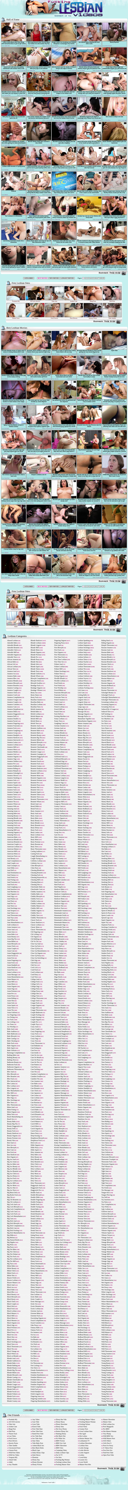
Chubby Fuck (35, 899)
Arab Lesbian (11, 925)
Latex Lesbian (59, 1164)
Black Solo (10, 1339)
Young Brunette (106, 1370)
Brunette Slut (35, 787)
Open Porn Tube (108, 1455)
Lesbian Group (59, 1301)
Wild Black (105, 1323)
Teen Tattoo (105, 1143)
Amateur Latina (12, 742)
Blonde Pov (34, 657)
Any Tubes (54, 626)
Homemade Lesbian (60, 920)
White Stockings (106, 1294)
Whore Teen (105, 1309)
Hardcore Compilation (61, 894)
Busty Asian (35, 816)
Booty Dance (35, 695)
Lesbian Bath (58, 1247)
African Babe (11, 662)
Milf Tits (81, 920)
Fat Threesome (35, 1363)
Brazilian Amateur (37, 700)
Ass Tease (10, 1024)
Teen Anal (104, 1008)
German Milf (58, 745)
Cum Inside (34, 1053)
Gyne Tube (93, 626)
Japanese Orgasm (60, 1102)
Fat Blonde (34, 1339)
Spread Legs (105, 918)
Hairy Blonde (58, 849)
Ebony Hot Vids (61, 1419)
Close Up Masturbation (38, 951)
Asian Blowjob (12, 944)
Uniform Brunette (107, 1216)
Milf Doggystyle (83, 861)
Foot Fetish (58, 685)
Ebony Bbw (35, 1245)
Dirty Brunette (35, 1162)
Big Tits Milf (11, 1261)
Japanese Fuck (59, 1083)
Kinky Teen (58, 1140)
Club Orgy (34, 960)
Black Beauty (11, 1294)
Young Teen (105, 1399)
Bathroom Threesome (14, 1069)
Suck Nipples (105, 963)
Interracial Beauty (60, 1024)
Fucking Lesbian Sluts (63, 1462)
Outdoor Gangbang (84, 1086)
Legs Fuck (57, 1235)
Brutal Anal (34, 804)
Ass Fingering (11, 1015)
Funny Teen (58, 721)
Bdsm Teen (11, 1114)
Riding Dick (82, 1399)
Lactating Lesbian (60, 1155)
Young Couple (106, 1377)
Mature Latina (82, 787)
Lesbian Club (58, 1266)
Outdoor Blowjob (83, 1079)
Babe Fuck (10, 1043)
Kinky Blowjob (59, 1128)
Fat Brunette (35, 1342)
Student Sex (105, 958)
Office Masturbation (84, 1034)
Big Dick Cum (12, 1228)
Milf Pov (81, 894)
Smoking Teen (106, 884)
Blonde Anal (11, 1358)
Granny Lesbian (59, 813)
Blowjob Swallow (37, 683)
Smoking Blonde (107, 863)
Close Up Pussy (36, 955)
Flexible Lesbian (59, 681)
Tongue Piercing (106, 1195)
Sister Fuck (105, 787)
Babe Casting (11, 1038)
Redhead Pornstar (83, 1356)
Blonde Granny (12, 1401)
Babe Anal (10, 1029)
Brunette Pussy (36, 785)
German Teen (58, 747)
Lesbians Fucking (83, 688)
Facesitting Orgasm (37, 1318)
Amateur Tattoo (12, 794)
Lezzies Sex (83, 1460)
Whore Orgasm (106, 1306)
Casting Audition (36, 851)
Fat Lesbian (34, 1349)
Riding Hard (105, 640)
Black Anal (11, 1285)
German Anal (58, 728)
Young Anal (105, 1356)
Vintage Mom (105, 1256)
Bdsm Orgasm (12, 1112)
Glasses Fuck (58, 787)
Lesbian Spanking (84, 640)
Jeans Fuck (58, 1114)
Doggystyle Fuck (36, 1188)
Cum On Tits (35, 1062)
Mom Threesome (83, 960)
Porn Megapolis (108, 1426)
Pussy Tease (82, 1299)
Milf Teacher (82, 915)
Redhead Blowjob (84, 1337)
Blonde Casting (12, 1377)
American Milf (12, 851)
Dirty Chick (35, 1164)
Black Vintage (11, 1351)
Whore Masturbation (108, 1301)
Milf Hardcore (82, 877)
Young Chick (105, 1375)
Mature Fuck (82, 768)
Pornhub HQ (16, 300)
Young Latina (105, 1384)
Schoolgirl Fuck (106, 695)
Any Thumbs (35, 626)
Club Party (34, 963)
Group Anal (58, 823)
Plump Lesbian (83, 1169)
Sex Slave (104, 723)
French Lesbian (59, 707)
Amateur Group (12, 733)
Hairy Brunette (59, 851)
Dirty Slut (34, 1178)
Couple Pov (34, 1022)
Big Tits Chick (12, 1252)
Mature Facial (82, 759)
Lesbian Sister (59, 1389)
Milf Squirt (81, 906)
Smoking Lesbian (107, 875)
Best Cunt (10, 1150)
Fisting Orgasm (59, 676)
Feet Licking (35, 1365)
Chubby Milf (35, 908)
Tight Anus (105, 1171)
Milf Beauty (82, 849)
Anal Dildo (11, 868)
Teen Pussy (105, 1119)
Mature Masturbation (85, 794)
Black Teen (11, 1344)
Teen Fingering (106, 1069)
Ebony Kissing (35, 1266)
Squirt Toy (104, 922)
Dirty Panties (35, 1176)
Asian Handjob (12, 965)
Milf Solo (81, 901)
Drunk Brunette (36, 1214)
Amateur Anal (11, 671)
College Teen (35, 996)
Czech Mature (35, 1121)
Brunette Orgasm (36, 778)
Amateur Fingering (13, 723)
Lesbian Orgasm (59, 1346)
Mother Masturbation (85, 984)
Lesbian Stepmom (84, 645)
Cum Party (34, 1067)
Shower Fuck (105, 778)
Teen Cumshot (106, 1041)
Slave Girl (104, 842)
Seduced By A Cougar (108, 709)
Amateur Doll (11, 716)
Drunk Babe (35, 1209)
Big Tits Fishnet (12, 1254)
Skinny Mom (105, 825)
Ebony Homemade (37, 1264)
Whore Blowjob (106, 1297)
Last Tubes (35, 317)
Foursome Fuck (59, 695)
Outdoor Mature (83, 1093)
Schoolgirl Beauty (107, 692)
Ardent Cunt (73, 300)
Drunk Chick (35, 1216)
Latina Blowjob (59, 1183)
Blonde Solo (35, 664)
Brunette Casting (36, 745)
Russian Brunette (107, 662)
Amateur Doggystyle (14, 714)
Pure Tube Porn (37, 1431)
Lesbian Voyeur (83, 678)
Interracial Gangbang (61, 1041)
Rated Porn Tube (37, 1434)
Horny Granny (59, 951)
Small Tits (104, 856)
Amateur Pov (11, 764)
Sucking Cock (106, 974)
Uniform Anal (106, 1211)
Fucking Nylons (85, 1424)
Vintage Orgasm (106, 1259)
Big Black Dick (12, 1192)
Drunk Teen (34, 1230)
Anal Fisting (11, 880)
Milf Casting (82, 856)
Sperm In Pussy (106, 913)
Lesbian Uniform (83, 676)
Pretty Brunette (83, 1247)
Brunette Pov (35, 783)
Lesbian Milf (58, 1330)
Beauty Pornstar (12, 1138)
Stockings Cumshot (107, 927)
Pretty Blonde (82, 1245)
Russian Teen (105, 688)
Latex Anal (58, 1157)
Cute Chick (34, 1091)
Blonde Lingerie (36, 645)
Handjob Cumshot (60, 880)
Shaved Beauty (106, 740)
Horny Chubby (59, 941)
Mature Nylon (82, 799)
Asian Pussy (11, 996)
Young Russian (106, 1391)
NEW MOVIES (54, 278)
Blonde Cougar (12, 1384)
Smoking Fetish (106, 870)
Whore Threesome (107, 1311)
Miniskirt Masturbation (85, 929)
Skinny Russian (106, 830)
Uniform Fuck (106, 1221)
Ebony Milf (34, 1275)
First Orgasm (58, 652)
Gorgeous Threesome (61, 804)
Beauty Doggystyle (13, 1126)
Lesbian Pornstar (59, 1363)
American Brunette (13, 842)
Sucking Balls (106, 965)
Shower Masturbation (108, 780)
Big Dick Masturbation (14, 1233)
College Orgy (35, 986)
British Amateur (36, 709)
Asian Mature (11, 979)
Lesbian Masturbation (61, 1325)
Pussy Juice (81, 1282)
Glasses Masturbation (61, 790)
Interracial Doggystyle (61, 1034)
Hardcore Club (59, 892)
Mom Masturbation (84, 948)
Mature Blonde (83, 740)
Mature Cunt (82, 752)
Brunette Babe (35, 730)
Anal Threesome (12, 915)
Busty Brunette (36, 825)
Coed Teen (34, 977)
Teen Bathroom (106, 1017)
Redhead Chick (83, 1339)
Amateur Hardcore (13, 738)
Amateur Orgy (12, 759)
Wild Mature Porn (109, 1438)
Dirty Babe (34, 1155)
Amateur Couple (12, 702)
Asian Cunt (11, 951)
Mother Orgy (82, 989)
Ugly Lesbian (105, 1209)
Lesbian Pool (58, 1361)
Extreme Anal (35, 1311)
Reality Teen (82, 1325)
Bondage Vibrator (36, 690)
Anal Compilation (13, 861)
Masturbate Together (84, 719)
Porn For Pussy (108, 1445)
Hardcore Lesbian (60, 896)
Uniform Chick (106, 1218)
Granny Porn (84, 1429)
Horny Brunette (59, 939)
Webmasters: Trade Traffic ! (48, 1482)
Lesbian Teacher (83, 662)
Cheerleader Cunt (36, 889)
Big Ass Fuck (11, 1178)
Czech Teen (34, 1131)
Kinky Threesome (60, 1143)
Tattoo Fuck (105, 991)
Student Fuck (105, 953)
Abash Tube (112, 609)
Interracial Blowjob (60, 1027)
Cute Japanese (35, 1093)
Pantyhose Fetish (83, 1112)
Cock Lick (34, 967)
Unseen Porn (35, 609)
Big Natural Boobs (13, 1240)
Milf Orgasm (82, 884)
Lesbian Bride (59, 1259)
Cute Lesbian (35, 1098)
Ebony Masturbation (37, 1271)
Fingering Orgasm (60, 640)
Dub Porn (112, 300)
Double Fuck (35, 1204)
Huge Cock (58, 979)
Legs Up (57, 1237)
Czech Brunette (36, 1114)
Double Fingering (36, 1200)
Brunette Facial (36, 761)
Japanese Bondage (60, 1081)
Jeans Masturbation (60, 1117)
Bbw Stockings (12, 1100)
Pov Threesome (83, 1237)
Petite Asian (82, 1145)
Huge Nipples (58, 993)
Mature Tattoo (82, 830)
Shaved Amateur (106, 730)
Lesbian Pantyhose (60, 1354)
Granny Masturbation (61, 816)
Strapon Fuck (105, 941)
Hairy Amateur (59, 837)
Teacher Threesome (107, 1005)
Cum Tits (34, 1072)
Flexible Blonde (59, 678)
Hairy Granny (58, 858)
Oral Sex (81, 1060)
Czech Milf (34, 1124)
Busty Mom (35, 839)
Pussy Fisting (82, 1275)
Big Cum (10, 1218)
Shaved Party (105, 764)
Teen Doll (104, 1055)
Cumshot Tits (35, 1079)
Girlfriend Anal (59, 756)
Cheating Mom (36, 882)
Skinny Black (105, 801)
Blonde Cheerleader (13, 1380)
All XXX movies (35, 300)
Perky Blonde (82, 1133)
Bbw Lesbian (11, 1086)
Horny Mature (59, 955)
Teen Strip (104, 1138)
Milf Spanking (82, 903)
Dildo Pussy (35, 1147)
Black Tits (10, 1349)
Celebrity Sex (35, 863)
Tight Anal (104, 1169)
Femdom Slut (35, 1380)
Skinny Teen (105, 835)
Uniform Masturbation (108, 1223)
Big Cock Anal (12, 1204)
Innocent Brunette (60, 1010)
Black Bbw (11, 1292)
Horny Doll (58, 946)
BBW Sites (59, 1448)
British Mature (35, 716)
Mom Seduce (82, 953)
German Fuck (58, 738)
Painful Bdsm (82, 1100)
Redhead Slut (82, 1358)
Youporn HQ (93, 609)
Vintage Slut (105, 1264)
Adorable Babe (12, 643)
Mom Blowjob (83, 939)
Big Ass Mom (11, 1185)
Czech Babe (35, 1109)
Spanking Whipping (108, 908)
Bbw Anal (10, 1072)
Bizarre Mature (12, 1282)
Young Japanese (106, 1382)
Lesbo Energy (84, 1448)
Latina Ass (57, 1178)
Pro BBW (106, 1429)
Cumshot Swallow (37, 1076)
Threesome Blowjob (108, 1157)
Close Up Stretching (37, 958)
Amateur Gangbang (13, 730)
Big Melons (11, 1237)
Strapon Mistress (107, 944)
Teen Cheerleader (107, 1031)
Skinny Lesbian (106, 816)
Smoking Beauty (106, 861)
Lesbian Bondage (60, 1256)
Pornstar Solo (82, 1216)
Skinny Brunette (106, 809)
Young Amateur (106, 1354)
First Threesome (59, 655)
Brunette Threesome (37, 799)
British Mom (35, 721)
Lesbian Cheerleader (61, 1261)
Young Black (105, 1365)
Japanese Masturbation (61, 1095)
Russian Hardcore (107, 671)
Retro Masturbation (84, 1384)
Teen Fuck (104, 1076)
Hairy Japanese (59, 861)
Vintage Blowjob (107, 1242)
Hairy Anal (58, 839)
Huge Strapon (58, 998)
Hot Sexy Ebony (61, 1429)
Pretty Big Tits (82, 1242)
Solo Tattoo (105, 901)
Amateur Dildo (12, 711)
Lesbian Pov (58, 1365)
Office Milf (81, 1036)
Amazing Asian (12, 811)
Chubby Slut (35, 913)
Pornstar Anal (82, 1185)
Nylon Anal (81, 1024)
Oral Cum (81, 1053)
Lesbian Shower (59, 1387)
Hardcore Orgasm (60, 901)
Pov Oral (81, 1230)
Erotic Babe (35, 1297)
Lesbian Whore (83, 681)
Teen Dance (105, 1046)
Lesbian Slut (58, 1394)
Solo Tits (104, 903)
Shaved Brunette (106, 747)
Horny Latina (58, 953)
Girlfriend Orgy (59, 761)
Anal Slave (10, 906)
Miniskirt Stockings (84, 934)
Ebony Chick (35, 1254)
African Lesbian (12, 666)
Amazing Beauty (12, 816)
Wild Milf (104, 1335)
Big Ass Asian (11, 1162)
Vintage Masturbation (108, 1249)
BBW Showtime (61, 1445)
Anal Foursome (12, 882)
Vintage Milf (105, 1254)
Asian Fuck (11, 963)
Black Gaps (36, 1450)
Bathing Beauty (12, 1057)
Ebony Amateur (36, 1237)
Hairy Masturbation (60, 868)
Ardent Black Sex (38, 1445)
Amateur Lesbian (13, 745)
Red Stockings (82, 1327)
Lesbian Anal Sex (60, 1240)
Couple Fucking (36, 1015)
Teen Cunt (104, 1043)
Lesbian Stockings (84, 647)
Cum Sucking (35, 1069)
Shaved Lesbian (106, 756)
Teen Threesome (106, 1145)
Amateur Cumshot (13, 704)
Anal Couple (11, 863)
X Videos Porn (108, 1448)
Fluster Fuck (16, 317)
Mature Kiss (82, 783)
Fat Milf (33, 1354)
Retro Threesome (83, 1394)
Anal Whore (11, 920)
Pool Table (81, 1181)
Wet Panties (105, 1285)
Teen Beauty (105, 1019)
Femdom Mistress (37, 1377)
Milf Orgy (81, 887)
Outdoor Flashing (83, 1081)
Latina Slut (58, 1216)
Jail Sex (56, 1064)
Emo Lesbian (35, 1294)
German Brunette (60, 735)
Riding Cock (82, 1396)
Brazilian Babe (36, 702)
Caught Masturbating (38, 856)
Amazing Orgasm (13, 832)
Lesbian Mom (58, 1332)
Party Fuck (81, 1121)
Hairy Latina (58, 863)
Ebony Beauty (35, 1247)
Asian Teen (11, 1008)
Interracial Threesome (61, 1060)
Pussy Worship (83, 1304)
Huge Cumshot (59, 982)
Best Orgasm (11, 1157)
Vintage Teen (105, 1266)
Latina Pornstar (59, 1214)
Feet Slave (34, 1368)
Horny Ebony (58, 948)
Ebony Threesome (37, 1292)
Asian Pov (10, 993)
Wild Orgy (104, 1339)
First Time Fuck (59, 657)
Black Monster (12, 1320)
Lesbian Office (59, 1342)
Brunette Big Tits (36, 738)
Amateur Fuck (12, 728)
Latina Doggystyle (60, 1190)
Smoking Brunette (107, 865)
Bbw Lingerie (11, 1088)
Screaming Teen (106, 707)
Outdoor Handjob (83, 1088)
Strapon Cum (105, 939)
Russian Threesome (107, 690)
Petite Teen (81, 1159)
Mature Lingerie (83, 792)
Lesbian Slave (59, 1391)
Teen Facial (105, 1060)
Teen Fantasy (105, 1062)
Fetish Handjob (36, 1391)
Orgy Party (81, 1069)
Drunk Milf (34, 1221)
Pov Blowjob (82, 1223)
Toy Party (104, 1202)
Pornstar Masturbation (85, 1200)
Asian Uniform (12, 1012)
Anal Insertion (12, 889)
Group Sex (57, 832)
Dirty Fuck (34, 1166)
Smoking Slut (105, 882)
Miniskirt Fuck (83, 927)
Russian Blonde (106, 657)
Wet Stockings (106, 1290)
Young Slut (105, 1394)
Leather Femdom (60, 1228)
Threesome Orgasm (107, 1164)
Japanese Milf (58, 1100)
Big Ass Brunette (12, 1171)
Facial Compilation (37, 1320)
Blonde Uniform (36, 674)
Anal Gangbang (12, 887)
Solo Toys (104, 906)
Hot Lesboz (83, 1436)
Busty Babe (34, 818)
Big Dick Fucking (13, 1230)
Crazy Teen (34, 1041)
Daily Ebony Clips (38, 1453)
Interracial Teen (59, 1057)
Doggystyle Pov (36, 1190)
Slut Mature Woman (109, 1431)
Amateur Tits (11, 801)
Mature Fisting (83, 766)
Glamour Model (59, 780)
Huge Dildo (58, 984)
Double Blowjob (36, 1195)
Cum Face (34, 1050)
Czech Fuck (35, 1117)
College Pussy (35, 991)
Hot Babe (57, 972)
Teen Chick (105, 1034)
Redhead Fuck (82, 1344)
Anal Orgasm (11, 894)
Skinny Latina (106, 813)
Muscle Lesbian (83, 993)
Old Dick (81, 1046)
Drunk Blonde (35, 1211)
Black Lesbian (12, 1311)
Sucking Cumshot (107, 977)
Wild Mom (105, 1337)
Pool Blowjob (82, 1171)
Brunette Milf (35, 773)
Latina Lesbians (59, 1200)
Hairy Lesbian (59, 865)
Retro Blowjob (83, 1375)
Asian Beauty (11, 937)
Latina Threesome (60, 1226)
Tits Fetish (104, 1188)
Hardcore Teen (59, 908)
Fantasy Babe (35, 1327)
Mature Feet (82, 761)
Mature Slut (82, 816)
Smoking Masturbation (109, 877)
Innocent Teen (59, 1017)
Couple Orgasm (36, 1019)
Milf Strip (81, 910)
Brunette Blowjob (36, 742)
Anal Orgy (10, 896)
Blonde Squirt (35, 666)
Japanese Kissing (60, 1088)
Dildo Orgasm (35, 1145)
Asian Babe (11, 934)
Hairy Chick (58, 854)
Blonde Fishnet (12, 1394)
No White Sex (60, 1438)
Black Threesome (13, 1346)
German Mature (59, 742)
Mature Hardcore (83, 778)
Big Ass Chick (12, 1173)
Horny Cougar (59, 944)
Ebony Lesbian (36, 1268)
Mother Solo (82, 991)
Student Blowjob (107, 951)
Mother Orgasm (83, 986)
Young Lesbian (106, 1387)
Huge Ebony (58, 986)
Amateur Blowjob (13, 683)
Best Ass (10, 1145)
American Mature (13, 849)
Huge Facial (58, 989)
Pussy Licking (82, 1285)
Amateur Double (12, 719)
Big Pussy (10, 1247)
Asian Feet (10, 958)
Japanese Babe (59, 1074)
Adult (16, 626)
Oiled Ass (81, 1043)
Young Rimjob (106, 1389)
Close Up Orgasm (36, 953)
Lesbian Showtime (86, 1443)
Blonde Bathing (12, 1365)
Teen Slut (104, 1126)
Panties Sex (81, 1109)
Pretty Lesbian (82, 1254)
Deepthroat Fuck (36, 1140)
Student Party (105, 955)
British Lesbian (36, 714)
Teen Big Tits (105, 1022)
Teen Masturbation (107, 1098)
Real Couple (82, 1311)
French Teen (58, 711)
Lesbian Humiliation (61, 1309)
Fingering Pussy (59, 643)
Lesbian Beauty (59, 1252)
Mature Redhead (83, 809)
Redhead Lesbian (83, 1346)
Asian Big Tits (12, 939)
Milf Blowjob (82, 854)
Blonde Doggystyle (13, 1387)
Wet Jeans (104, 1278)
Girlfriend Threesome (61, 768)
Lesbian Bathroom (60, 1249)
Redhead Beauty (83, 1335)
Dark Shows (36, 1455)
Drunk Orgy (35, 1223)
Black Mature (11, 1313)
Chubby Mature (36, 906)
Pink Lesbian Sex (109, 1424)
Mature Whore (82, 839)
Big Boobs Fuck (12, 1195)
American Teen (12, 856)
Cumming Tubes (61, 1450)
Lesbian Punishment (61, 1368)
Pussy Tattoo (82, 1297)
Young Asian (105, 1358)
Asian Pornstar (12, 991)
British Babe (35, 711)
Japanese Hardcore (60, 1086)
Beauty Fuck (11, 1131)
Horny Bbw (58, 934)
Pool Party (81, 1176)
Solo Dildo (105, 889)
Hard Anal (57, 882)
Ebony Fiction (37, 1464)
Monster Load (82, 970)
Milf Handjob (82, 875)
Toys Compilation (107, 1204)
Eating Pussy (35, 1235)
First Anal (57, 645)
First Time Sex (59, 662)
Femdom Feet (35, 1372)
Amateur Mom (12, 749)
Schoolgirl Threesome (108, 700)
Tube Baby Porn (37, 1443)
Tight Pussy (105, 1181)
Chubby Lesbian (36, 903)
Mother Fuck (82, 982)
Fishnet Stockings (60, 671)
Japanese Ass (58, 1072)
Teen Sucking (105, 1140)
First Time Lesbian (60, 659)
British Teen (35, 723)
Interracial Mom (59, 1048)
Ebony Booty (35, 1252)
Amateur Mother (12, 752)
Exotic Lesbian (36, 1309)
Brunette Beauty (36, 735)
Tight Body (105, 1176)
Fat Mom (34, 1356)
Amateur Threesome (14, 799)
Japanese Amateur (60, 1067)
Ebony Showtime (61, 1424)
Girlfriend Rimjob (60, 764)
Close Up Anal (35, 944)
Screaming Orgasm (107, 704)
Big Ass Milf (11, 1183)
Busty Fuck (34, 830)
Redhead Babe (82, 1332)
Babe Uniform (12, 1050)
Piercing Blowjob (83, 1162)
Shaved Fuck (105, 752)
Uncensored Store (16, 609)
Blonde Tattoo (35, 669)
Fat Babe (34, 1337)
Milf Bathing (82, 846)
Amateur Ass (11, 674)
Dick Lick (34, 1143)
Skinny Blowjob (106, 806)
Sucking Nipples (106, 982)
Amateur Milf (11, 747)
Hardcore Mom (59, 899)
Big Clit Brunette (12, 1200)
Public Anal (82, 1261)
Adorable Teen (12, 657)
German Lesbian (59, 740)
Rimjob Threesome (107, 645)
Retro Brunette (83, 1377)
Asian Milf (10, 982)
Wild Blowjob (106, 1325)
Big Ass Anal (11, 1159)
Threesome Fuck (106, 1162)
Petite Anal (81, 1143)
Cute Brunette (35, 1088)
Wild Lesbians (106, 1330)
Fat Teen (33, 1361)
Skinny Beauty (106, 799)
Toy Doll (104, 1197)
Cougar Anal (35, 1001)
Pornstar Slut (82, 1214)
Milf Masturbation (84, 882)
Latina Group (58, 1195)
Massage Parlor (83, 716)
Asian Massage (12, 974)
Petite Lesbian (82, 1157)
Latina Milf (58, 1204)
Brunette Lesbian (36, 771)
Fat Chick (34, 1344)
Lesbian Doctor (59, 1275)
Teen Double (105, 1057)
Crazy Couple (35, 1029)
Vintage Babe (105, 1240)
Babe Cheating (12, 1041)
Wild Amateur (106, 1313)
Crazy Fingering (36, 1031)
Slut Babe (104, 849)
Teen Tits (104, 1147)
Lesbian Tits (82, 669)
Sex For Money (106, 716)
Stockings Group (107, 932)
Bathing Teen (11, 1060)
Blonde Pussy (35, 659)
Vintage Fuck (105, 1245)
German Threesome (60, 749)
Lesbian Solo (58, 1396)
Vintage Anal (105, 1237)
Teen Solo (104, 1128)
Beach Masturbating (13, 1117)
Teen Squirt (105, 1133)
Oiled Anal (81, 1041)
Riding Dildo (82, 1401)
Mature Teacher (83, 832)
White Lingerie (106, 1292)
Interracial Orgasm (60, 1050)
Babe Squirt (11, 1048)
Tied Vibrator (105, 1166)
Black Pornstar (12, 1327)
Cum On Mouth (36, 1057)
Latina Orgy (58, 1211)
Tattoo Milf (105, 996)
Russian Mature (106, 678)
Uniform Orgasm (107, 1226)
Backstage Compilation (15, 1053)
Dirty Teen (34, 1181)
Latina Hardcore (59, 1197)
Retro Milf (81, 1387)
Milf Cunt (81, 858)
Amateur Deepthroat (14, 709)
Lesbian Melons (59, 1327)
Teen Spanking (106, 1131)
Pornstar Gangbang (84, 1197)
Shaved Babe (105, 738)
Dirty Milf (34, 1171)
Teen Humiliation (107, 1088)
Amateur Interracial (13, 740)
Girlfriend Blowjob (60, 759)
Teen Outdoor (105, 1107)
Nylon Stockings (83, 1031)
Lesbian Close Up (60, 1264)
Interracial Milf (59, 1046)
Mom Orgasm (82, 951)
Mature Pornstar (83, 806)
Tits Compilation (107, 1185)
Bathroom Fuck (12, 1064)
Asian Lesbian (12, 972)
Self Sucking (105, 714)
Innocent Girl (58, 1012)
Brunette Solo (35, 790)
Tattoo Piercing (106, 998)
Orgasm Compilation (85, 1062)
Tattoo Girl (105, 993)
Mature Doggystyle (84, 756)
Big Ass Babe (11, 1164)
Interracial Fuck (59, 1038)
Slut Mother (105, 854)
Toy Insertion (105, 1200)
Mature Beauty (83, 733)
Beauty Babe (11, 1121)
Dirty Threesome (36, 1183)
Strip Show (105, 948)
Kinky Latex (58, 1133)
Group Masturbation (61, 830)
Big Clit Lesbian (12, 1202)
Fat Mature (34, 1351)
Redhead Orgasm (83, 1354)
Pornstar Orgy (82, 1204)
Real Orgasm (82, 1318)
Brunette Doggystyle (37, 756)
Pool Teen (81, 1183)
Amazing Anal (12, 809)
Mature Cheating (83, 747)
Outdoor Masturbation (85, 1091)
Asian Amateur (12, 927)
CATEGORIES (28, 278)
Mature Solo (82, 818)
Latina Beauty (59, 1181)
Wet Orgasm (105, 1282)
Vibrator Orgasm (107, 1230)
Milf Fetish (81, 868)
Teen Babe (104, 1015)
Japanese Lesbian (60, 1091)
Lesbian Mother (59, 1337)
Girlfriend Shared (60, 766)
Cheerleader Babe (36, 887)
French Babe (58, 704)
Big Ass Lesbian (12, 1181)
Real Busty (81, 1309)
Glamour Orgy (59, 783)
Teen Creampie (106, 1038)
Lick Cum (81, 692)
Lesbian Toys (82, 671)
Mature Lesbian (83, 790)
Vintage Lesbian (106, 1247)
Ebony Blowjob (36, 1249)
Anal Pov (10, 903)
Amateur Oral (11, 754)
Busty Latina (35, 832)
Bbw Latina (11, 1083)
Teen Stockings (106, 1136)
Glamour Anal (59, 771)
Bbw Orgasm (11, 1095)
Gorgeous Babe (59, 792)
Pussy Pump (82, 1292)
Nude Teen (81, 1012)
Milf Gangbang (83, 873)
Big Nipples (11, 1242)
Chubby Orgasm (36, 910)
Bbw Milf (10, 1093)
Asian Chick (11, 946)
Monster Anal (82, 963)
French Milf (58, 709)
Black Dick (11, 1306)
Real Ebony (82, 1316)
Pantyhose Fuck (83, 1114)
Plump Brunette (83, 1166)
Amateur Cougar (12, 700)
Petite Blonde (82, 1147)
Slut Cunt (104, 851)
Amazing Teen (12, 835)
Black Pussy (11, 1332)
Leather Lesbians (60, 1230)
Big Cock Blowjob (13, 1207)
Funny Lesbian (59, 719)
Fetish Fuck (34, 1389)
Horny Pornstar (59, 965)
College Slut (35, 993)
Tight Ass (104, 1173)
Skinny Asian (105, 794)
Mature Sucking (83, 828)
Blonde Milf (35, 647)
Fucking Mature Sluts (63, 1464)
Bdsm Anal (11, 1107)
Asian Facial (11, 955)
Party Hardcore (83, 1126)
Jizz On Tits (58, 1121)
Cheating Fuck (35, 875)
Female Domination (37, 1370)
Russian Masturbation (108, 676)
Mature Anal (82, 726)
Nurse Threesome (83, 1019)
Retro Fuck (81, 1380)
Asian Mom (11, 984)
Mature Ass (81, 728)
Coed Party (34, 974)
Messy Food (82, 842)
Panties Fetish (82, 1102)
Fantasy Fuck (35, 1330)
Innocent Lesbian (60, 1015)
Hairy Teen (58, 877)
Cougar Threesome (37, 1010)
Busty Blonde (35, 823)
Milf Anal (81, 844)
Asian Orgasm (12, 986)
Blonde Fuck (11, 1396)
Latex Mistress (59, 1169)
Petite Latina (82, 1155)
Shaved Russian (106, 768)
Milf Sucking (82, 913)
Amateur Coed (12, 695)
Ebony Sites (60, 1426)
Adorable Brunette (13, 647)
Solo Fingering (106, 892)
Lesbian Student (83, 655)
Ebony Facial (35, 1259)
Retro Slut (81, 1391)
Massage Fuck (82, 709)
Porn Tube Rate (37, 1429)
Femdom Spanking (37, 1382)
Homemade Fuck (60, 918)
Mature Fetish (82, 764)
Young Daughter (106, 1380)
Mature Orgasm (83, 801)
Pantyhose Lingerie (84, 1117)
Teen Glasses (105, 1081)
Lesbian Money (59, 1335)
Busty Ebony (35, 828)
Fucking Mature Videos (87, 1419)
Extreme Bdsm (36, 1313)
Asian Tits (10, 1010)
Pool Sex (81, 1178)
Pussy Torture (82, 1301)
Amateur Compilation (14, 697)
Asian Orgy (11, 989)
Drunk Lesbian (36, 1218)
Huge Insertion (59, 991)
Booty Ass (34, 692)
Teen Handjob (106, 1086)
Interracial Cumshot (60, 1029)
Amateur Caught (12, 690)
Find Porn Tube (108, 1453)
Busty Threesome (36, 849)
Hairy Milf (57, 873)
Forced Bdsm (58, 690)
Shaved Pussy (105, 766)
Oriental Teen (82, 1074)
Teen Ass (104, 1010)
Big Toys (10, 1264)
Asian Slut (10, 1001)
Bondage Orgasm (36, 688)
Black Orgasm (12, 1323)
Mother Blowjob (83, 979)
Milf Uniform (82, 922)
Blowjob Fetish (36, 681)
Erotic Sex (34, 1304)
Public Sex (81, 1268)
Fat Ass (33, 1335)
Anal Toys (10, 918)
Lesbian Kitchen (59, 1316)
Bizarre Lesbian (12, 1280)
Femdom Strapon (36, 1384)
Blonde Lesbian (36, 643)
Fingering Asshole (37, 1399)
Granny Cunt (58, 806)
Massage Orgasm (83, 714)
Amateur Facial (12, 721)
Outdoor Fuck (82, 1083)
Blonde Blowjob (12, 1375)
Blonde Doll (11, 1389)
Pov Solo (81, 1235)
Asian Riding (11, 998)
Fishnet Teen (58, 674)
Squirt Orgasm (106, 920)
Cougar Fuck (35, 1003)
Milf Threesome (83, 918)
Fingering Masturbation (38, 1401)
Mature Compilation (84, 749)
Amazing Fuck (12, 825)
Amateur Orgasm (12, 756)
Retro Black (82, 1370)
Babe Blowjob (12, 1036)
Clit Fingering (35, 932)
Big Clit (9, 1197)
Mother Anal (82, 977)
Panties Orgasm (83, 1107)
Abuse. (65, 1478)
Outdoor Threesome (84, 1098)
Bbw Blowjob (11, 1074)
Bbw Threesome (12, 1105)
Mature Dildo (82, 754)
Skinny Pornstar (106, 828)
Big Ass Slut (11, 1188)
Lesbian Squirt (83, 643)
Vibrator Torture (106, 1235)
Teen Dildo (105, 1050)
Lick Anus (81, 690)
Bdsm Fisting (11, 1109)
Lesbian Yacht (82, 685)
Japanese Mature (59, 1098)
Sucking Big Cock (107, 967)
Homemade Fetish (60, 915)
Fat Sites (59, 1457)
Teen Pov (104, 1117)
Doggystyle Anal (36, 1185)
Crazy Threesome (36, 1043)
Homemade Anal (59, 913)
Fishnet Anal (58, 664)
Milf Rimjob (82, 896)
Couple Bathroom (36, 1012)
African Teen (11, 669)
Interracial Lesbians (60, 1043)
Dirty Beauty (35, 1157)
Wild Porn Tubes (54, 609)
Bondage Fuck (35, 685)
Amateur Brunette (13, 685)
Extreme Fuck (35, 1316)
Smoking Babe (106, 858)
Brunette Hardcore (37, 768)
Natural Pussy (82, 1005)
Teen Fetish (105, 1067)
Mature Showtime (109, 1419)
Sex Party (104, 721)
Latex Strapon (59, 1173)
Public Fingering (83, 1264)
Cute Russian (35, 1102)
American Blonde (13, 839)
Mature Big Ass (83, 735)
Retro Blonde (82, 1372)
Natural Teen (82, 1008)
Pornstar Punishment (85, 1209)
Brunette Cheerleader (38, 747)
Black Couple (11, 1304)
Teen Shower (105, 1124)
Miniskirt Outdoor (84, 932)
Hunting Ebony (61, 1434)
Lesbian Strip (82, 652)
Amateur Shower (12, 775)
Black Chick (11, 1301)
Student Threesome (107, 960)
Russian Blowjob (107, 659)
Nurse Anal (81, 1015)
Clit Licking (35, 934)
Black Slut (10, 1337)
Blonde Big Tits (12, 1370)
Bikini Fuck (11, 1273)
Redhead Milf (82, 1351)
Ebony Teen (35, 1290)
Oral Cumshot (82, 1055)
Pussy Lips (81, 1287)
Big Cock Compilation (14, 1209)
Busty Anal (34, 813)
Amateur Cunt (11, 707)
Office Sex (81, 1038)
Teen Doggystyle (107, 1053)
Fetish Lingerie (36, 1394)
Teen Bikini (105, 1024)
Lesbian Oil (58, 1344)
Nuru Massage (82, 1022)
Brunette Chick (36, 749)
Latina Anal (58, 1176)
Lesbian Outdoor (59, 1351)
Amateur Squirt (12, 783)
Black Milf (10, 1316)
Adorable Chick (12, 650)
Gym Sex (57, 835)
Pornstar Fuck (82, 1195)
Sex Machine (105, 719)
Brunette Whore (36, 801)
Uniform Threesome (108, 1228)
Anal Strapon (11, 910)
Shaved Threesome (107, 775)
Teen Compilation (107, 1036)
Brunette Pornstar (36, 780)
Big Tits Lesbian (12, 1259)
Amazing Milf (11, 830)
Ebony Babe (35, 1242)
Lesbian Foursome (60, 1297)
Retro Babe (81, 1368)
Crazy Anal (34, 1027)
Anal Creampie (12, 865)
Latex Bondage (59, 1159)
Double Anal (35, 1192)
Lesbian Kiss (58, 1313)
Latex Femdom (59, 1162)
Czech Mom (35, 1126)
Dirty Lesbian (35, 1169)
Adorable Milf (12, 652)
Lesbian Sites (84, 1445)
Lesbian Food (58, 1294)
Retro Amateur (83, 1365)
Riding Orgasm (106, 643)
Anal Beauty (11, 858)
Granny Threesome (60, 820)
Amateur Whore (12, 804)
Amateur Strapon (12, 785)
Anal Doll (10, 870)
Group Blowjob (59, 825)
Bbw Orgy (10, 1098)
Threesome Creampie (108, 1159)
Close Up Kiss (35, 948)
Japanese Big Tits (60, 1076)
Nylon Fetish (82, 1027)
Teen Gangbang (106, 1079)
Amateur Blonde (12, 681)
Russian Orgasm (106, 683)
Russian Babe (105, 652)
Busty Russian (35, 844)
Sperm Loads (105, 915)
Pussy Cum (81, 1273)
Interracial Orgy (59, 1053)
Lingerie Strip (82, 702)
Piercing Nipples (83, 1164)
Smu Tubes (36, 1441)
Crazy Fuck (34, 1034)
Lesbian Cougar (59, 1271)
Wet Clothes (105, 1275)
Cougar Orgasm (36, 1005)
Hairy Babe (58, 844)
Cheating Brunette (37, 873)
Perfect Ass (81, 1131)
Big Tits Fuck (11, 1256)
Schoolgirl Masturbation (109, 697)
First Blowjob (58, 647)
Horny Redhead (59, 967)
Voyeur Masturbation (108, 1271)
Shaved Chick (106, 749)
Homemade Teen (59, 927)
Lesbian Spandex (60, 1401)
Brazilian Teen (35, 707)
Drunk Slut (34, 1228)
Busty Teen (34, 846)
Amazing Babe (12, 813)
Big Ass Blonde (12, 1169)
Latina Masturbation (61, 1202)
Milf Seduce (82, 899)
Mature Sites (107, 1422)
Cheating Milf (35, 880)
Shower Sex (105, 783)
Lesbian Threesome (84, 666)
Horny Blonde (59, 937)
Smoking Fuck (106, 873)
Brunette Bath (35, 733)
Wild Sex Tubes (73, 609)
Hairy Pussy (58, 875)
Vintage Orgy (105, 1261)
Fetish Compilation (37, 1387)
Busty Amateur (36, 811)
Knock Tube (112, 626)
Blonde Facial (11, 1391)
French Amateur (59, 700)
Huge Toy (57, 1003)
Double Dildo (35, 1197)
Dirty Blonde (35, 1159)
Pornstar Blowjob (83, 1190)
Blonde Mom (35, 650)
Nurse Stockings (83, 1017)
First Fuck (57, 650)
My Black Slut (60, 1436)
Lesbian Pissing (59, 1358)
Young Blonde (106, 1368)
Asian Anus (11, 932)
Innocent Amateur (60, 1005)
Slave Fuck (105, 839)
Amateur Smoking (13, 778)
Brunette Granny (36, 766)
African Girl (11, 664)
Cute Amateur (35, 1081)
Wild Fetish (105, 1327)
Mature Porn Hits (85, 1464)
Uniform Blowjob (107, 1214)
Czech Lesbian (35, 1119)
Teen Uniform (106, 1152)
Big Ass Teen (11, 1190)
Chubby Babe (35, 894)
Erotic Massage (36, 1301)
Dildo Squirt (35, 1150)
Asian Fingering (12, 960)
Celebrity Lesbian (36, 861)
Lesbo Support (84, 1453)
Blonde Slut (35, 662)
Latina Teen (58, 1223)
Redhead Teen (82, 1361)
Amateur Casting (12, 688)
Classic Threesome (37, 929)
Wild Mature (105, 1332)
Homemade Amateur (61, 910)
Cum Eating (35, 1048)
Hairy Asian (58, 842)
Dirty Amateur (35, 1152)
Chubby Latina (36, 901)
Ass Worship (11, 1027)
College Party (35, 989)
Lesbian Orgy (58, 1349)
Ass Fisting (11, 1017)
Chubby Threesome (37, 918)
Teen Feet (104, 1064)
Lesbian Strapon (83, 650)
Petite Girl (81, 1152)
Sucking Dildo (106, 979)
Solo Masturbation (107, 894)
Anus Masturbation (13, 922)
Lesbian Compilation (61, 1268)
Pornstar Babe (82, 1188)
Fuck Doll (57, 714)
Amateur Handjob (13, 735)
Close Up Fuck (36, 946)
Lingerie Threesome (84, 704)
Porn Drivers (73, 317)
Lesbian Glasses (59, 1299)
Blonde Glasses (12, 1399)
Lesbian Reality (59, 1372)
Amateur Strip (11, 787)
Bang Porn (93, 300)
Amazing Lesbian (13, 828)
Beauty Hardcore (12, 1133)
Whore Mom (105, 1304)
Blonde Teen (35, 671)
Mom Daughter (83, 944)
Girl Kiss (57, 754)
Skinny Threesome (107, 837)
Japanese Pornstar (60, 1105)
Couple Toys (35, 1024)
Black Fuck (11, 1309)
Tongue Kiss (105, 1192)
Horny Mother (59, 963)
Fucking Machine (60, 716)
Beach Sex (10, 1119)
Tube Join (54, 300)
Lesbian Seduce (59, 1382)
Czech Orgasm (35, 1128)
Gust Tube (73, 626)
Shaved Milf (105, 761)
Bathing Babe (11, 1055)
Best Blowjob (11, 1147)
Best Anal (10, 1143)
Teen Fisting (105, 1074)
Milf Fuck (81, 870)
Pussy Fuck (81, 1280)
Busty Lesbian (35, 835)
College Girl (35, 984)
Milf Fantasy (82, 865)
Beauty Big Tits (12, 1124)
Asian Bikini (11, 941)
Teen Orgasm (105, 1102)
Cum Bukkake (35, 1046)
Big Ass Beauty (12, 1166)
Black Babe (11, 1290)
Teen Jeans (105, 1091)
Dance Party (35, 1133)
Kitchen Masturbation (61, 1147)
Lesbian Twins (82, 674)
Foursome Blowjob (60, 692)
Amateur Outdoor (13, 761)
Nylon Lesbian (83, 1029)
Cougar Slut (35, 1008)
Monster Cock (82, 965)
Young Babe (105, 1361)
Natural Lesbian (83, 1001)
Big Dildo (10, 1235)
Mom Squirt (82, 958)
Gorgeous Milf (59, 801)
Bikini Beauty (11, 1268)
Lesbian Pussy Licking (61, 1370)
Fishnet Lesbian (59, 666)
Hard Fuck (57, 884)
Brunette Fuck (35, 764)
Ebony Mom (35, 1278)
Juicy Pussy (58, 1124)
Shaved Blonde (106, 745)
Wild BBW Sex (108, 1436)
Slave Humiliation (107, 844)
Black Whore (11, 1354)
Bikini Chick (11, 1271)
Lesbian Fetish (59, 1287)
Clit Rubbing (35, 939)
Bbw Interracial (12, 1081)
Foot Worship (58, 688)
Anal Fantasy (11, 875)
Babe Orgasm (11, 1046)
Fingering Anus (36, 1396)
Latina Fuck (58, 1192)
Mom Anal (81, 937)
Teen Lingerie (106, 1095)
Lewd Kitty (83, 1457)
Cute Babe (34, 1083)
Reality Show (82, 1323)
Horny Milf (58, 958)
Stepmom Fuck (106, 925)
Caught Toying (35, 858)
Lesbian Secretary (60, 1380)
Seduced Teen (106, 711)
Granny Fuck (58, 809)
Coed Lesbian (35, 972)
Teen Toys (104, 1150)
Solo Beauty (105, 887)
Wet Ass (104, 1273)
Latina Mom (58, 1207)
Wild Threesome (106, 1351)
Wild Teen (104, 1349)
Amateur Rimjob (12, 771)
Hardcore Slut (58, 906)
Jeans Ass (57, 1112)
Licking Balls (82, 695)
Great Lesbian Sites (86, 1431)
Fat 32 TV (59, 1455)
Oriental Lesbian (83, 1072)
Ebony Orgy (35, 1282)
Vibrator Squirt (106, 1233)
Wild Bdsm (105, 1318)
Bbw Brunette (11, 1076)
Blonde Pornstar (36, 655)
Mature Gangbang (84, 771)
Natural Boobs (82, 998)
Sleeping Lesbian (107, 846)
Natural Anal (82, 996)
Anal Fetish (11, 877)
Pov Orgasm (82, 1233)
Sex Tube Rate (37, 1436)
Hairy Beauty (58, 846)
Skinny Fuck (105, 811)
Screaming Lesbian (107, 702)
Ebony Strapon (36, 1287)
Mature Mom (82, 797)
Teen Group (105, 1083)
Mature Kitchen (83, 785)
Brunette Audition (37, 728)
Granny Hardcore (60, 811)
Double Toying (36, 1207)
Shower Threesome (107, 785)
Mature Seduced (83, 813)
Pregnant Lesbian (83, 1240)
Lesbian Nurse (59, 1339)
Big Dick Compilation (14, 1226)
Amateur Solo (11, 780)
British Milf (35, 719)
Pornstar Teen (82, 1218)
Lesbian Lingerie (59, 1318)
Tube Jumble (112, 317)
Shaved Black (105, 742)
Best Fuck (10, 1152)
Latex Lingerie (59, 1166)
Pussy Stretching (83, 1294)
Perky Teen (81, 1140)
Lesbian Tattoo (83, 659)
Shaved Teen (105, 773)
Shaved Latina (106, 754)
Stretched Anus (106, 946)
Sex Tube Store (37, 1438)
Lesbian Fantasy (59, 1282)
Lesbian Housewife (60, 1306)
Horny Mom (58, 960)
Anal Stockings (12, 908)
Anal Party (10, 901)
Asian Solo (10, 1003)
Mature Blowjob (83, 742)
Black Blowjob (12, 1297)
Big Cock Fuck (12, 1214)
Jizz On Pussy (59, 1119)
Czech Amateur (36, 1107)
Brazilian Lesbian (36, 704)
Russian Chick (106, 664)
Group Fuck (58, 828)
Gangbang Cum (59, 723)
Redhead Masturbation (85, 1349)
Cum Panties (35, 1064)
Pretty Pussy (82, 1256)
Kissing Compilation (61, 1145)
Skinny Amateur (106, 790)
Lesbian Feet (58, 1285)
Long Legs (81, 707)
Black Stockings (12, 1342)
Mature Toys (82, 837)
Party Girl (81, 1124)
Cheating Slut (35, 884)
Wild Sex (104, 1344)
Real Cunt (81, 1313)
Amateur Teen (11, 797)
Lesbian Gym (58, 1304)
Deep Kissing (35, 1136)
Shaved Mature (106, 759)
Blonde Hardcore (36, 640)
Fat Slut (33, 1358)
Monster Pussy (83, 972)
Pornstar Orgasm (83, 1202)
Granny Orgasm (59, 818)
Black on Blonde (12, 1356)
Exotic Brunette (36, 1306)
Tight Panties (105, 1178)
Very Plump (107, 1434)
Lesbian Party (58, 1356)
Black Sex (10, 1335)
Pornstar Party (82, 1207)
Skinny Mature (106, 820)
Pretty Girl (81, 1252)
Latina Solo (58, 1218)
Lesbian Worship (83, 683)
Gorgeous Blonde (60, 794)
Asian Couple (11, 948)
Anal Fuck (10, 884)
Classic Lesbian (36, 925)
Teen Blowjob (106, 1027)
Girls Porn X (107, 1443)
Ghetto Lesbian (59, 752)
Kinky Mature (59, 1138)
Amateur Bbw (11, 678)
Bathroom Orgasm (13, 1067)
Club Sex (34, 965)
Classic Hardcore (36, 922)
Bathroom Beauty (13, 1062)
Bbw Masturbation (13, 1091)
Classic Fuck (35, 920)
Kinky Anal (58, 1126)
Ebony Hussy (60, 1422)
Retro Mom (81, 1389)
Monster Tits (82, 974)
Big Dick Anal (12, 1221)
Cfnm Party (34, 868)
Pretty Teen (81, 1259)
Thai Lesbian (105, 1155)
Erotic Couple (35, 1299)
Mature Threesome (84, 835)
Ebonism (35, 1457)
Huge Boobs (58, 977)
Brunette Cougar (36, 752)
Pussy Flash (82, 1278)
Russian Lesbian (106, 674)
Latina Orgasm (59, 1209)
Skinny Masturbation (108, 818)
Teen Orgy (104, 1105)
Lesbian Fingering (60, 1290)
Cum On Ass (35, 1055)
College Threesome (37, 998)
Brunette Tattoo (36, 794)
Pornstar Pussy (83, 1211)
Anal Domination (13, 873)
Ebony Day (36, 1460)
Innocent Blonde (59, 1008)
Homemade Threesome (62, 929)
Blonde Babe (11, 1363)
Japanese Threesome (61, 1109)
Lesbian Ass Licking (61, 1242)
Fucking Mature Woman (88, 1422)
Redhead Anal (82, 1330)
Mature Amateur (83, 723)
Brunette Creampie (37, 754)
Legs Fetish (58, 1233)
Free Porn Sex (107, 1450)
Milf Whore (82, 925)
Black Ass (10, 1287)
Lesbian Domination (61, 1278)
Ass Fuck (10, 1019)
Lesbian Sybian (83, 657)
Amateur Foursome (13, 726)
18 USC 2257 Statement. (57, 1478)
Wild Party (105, 1342)
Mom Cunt (81, 941)
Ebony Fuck (35, 1261)
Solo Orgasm (105, 896)
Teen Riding (105, 1121)
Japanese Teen (59, 1107)
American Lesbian (13, 846)
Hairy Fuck (58, 856)
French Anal (58, 702)
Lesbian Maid (58, 1320)
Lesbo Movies (84, 1450)
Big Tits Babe (11, 1249)
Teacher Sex (105, 1001)
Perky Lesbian (82, 1138)
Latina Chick (58, 1185)
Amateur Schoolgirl (13, 773)
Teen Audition (106, 1012)
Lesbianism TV (85, 1441)
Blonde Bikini (11, 1372)
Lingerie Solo (82, 700)
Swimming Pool (106, 989)
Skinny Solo (105, 832)
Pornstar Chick (83, 1192)
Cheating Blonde (36, 870)
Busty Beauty (35, 820)
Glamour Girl (58, 773)
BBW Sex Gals (61, 1443)
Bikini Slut (10, 1275)
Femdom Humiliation (38, 1375)
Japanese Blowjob (60, 1079)
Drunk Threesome (37, 1233)
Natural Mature (83, 1003)
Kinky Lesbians (59, 1136)
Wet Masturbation (107, 1280)
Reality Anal (82, 1320)
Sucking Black (106, 972)
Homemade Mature (60, 922)
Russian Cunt (105, 666)
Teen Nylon (105, 1100)
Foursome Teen (59, 697)
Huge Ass (57, 974)
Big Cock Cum (12, 1211)
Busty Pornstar (35, 842)
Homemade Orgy (60, 925)
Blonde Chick (11, 1382)
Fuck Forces (54, 317)
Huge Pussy (58, 996)
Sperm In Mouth (106, 910)
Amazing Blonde (12, 818)
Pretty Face (81, 1249)
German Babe (58, 730)
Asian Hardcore (12, 967)
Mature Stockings (83, 823)
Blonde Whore (35, 676)
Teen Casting (105, 1029)
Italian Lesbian (59, 1062)
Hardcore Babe (59, 889)
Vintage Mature (106, 1252)
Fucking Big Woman (63, 1460)
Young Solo (105, 1396)
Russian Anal (105, 650)
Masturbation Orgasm (85, 721)
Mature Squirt (82, 820)
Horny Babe (58, 932)
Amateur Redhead (13, 766)
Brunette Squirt (36, 792)
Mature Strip (82, 825)
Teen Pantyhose (106, 1109)
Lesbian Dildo (59, 1273)
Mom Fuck (81, 946)
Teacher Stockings (107, 1003)
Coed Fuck (34, 970)
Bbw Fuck (10, 1079)
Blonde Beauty (12, 1368)
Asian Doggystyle (13, 953)
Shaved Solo (105, 771)
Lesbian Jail (58, 1311)
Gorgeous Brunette (60, 797)
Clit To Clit (34, 941)
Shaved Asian (105, 735)
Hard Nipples (58, 887)
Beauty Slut (11, 1140)
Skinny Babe (105, 797)
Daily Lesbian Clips (62, 1453)
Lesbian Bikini (59, 1254)
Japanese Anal (59, 1069)
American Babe (12, 837)
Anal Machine (11, 892)
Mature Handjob (83, 775)
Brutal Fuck (35, 809)
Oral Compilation (83, 1050)
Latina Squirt (58, 1221)
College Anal (35, 979)
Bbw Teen (10, 1102)
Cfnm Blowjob (36, 865)
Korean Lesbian (59, 1152)
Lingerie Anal (82, 697)
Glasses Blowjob (59, 785)
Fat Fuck (33, 1346)
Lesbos (82, 1455)
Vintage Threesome (107, 1268)
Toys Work (105, 1207)
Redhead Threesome (84, 1363)
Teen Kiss (104, 1093)
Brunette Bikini (36, 740)
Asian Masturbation (13, 977)
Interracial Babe (59, 1022)
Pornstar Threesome (84, 1221)
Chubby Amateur (36, 892)
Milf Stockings (83, 908)
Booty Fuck (34, 697)
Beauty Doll (11, 1128)
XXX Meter (107, 1441)
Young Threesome (107, 1401)
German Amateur (60, 726)
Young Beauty (106, 1363)
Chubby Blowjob (36, 896)
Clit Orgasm (35, 937)
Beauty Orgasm (12, 1136)
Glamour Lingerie (60, 778)
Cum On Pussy (36, 1060)
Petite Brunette (83, 1150)
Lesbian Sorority (59, 1399)
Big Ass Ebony (12, 1176)
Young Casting (106, 1372)
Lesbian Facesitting (60, 1280)
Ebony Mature (35, 1273)
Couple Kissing (36, 1017)
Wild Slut (104, 1346)
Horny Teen (58, 970)
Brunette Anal (35, 726)
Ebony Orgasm (36, 1280)
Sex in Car (104, 726)
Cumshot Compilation (38, 1074)
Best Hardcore (12, 1155)
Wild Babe (104, 1316)
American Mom (12, 854)
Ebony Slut (34, 1285)
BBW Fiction (60, 1441)
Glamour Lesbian (60, 775)
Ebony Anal (35, 1240)
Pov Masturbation (84, 1228)
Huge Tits (57, 1001)
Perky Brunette (83, 1136)
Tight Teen (105, 1183)
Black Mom (11, 1318)
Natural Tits (82, 1010)
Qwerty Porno (93, 317)
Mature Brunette (83, 745)
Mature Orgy (82, 804)
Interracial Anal (59, 1019)
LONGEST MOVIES (67, 278)
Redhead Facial (83, 1342)
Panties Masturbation (85, 1105)
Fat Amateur (35, 1332)
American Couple (13, 844)
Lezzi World (84, 1462)
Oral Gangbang (83, 1057)
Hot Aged (83, 1434)
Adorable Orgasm (13, 655)
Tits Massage (105, 1190)
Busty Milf (34, 837)
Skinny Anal (105, 792)
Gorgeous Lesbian (60, 799)
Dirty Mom (34, 1173)
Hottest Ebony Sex (62, 1431)
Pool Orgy (81, 1173)
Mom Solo (81, 955)
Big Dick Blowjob (13, 1223)
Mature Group (82, 773)
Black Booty (11, 1299)
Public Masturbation (84, 1266)
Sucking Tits (105, 984)
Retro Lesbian (82, 1382)
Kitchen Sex (58, 1150)
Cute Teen (34, 1105)
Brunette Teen (35, 797)
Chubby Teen (35, 915)
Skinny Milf (105, 823)
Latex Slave (58, 1171)
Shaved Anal (105, 733)
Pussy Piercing (83, 1290)
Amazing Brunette (13, 820)
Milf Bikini (81, 851)
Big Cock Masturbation (15, 1216)
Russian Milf (105, 681)
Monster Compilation (85, 967)
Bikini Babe (11, 1266)
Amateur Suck (12, 790)
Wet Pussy (104, 1287)
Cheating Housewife (37, 877)
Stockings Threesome (108, 937)
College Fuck (35, 982)
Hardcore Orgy (59, 903)
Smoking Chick (106, 868)
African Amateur (12, 659)
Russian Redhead (107, 685)
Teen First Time (106, 1072)
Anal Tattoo (11, 913)
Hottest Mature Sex (86, 1438)
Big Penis (10, 1245)
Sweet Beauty (105, 986)
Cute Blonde (35, 1086)
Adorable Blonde (12, 645)
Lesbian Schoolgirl (60, 1377)
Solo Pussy (105, 899)
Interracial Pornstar (60, 1055)
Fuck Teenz (83, 1426)
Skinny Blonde (106, 804)
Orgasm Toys (82, 1067)
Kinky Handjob (59, 1131)
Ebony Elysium (37, 1462)
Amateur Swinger (13, 792)
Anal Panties (11, 899)
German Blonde (59, 733)
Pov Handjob (82, 1226)
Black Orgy (11, 1325)
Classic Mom (35, 927)
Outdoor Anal (82, 1076)
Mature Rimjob (83, 811)
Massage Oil (82, 711)
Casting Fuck (35, 854)
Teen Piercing (105, 1114)
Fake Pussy (34, 1325)
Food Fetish (58, 683)
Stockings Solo (106, 934)
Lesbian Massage (60, 1323)
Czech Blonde (35, 1112)
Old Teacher (82, 1048)
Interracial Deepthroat (61, 1031)
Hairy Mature (58, 870)
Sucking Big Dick (107, 970)
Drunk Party (35, 1226)
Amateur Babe (12, 676)
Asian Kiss (10, 970)
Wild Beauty (105, 1320)
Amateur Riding (12, 768)
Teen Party (105, 1112)
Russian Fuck (105, 669)
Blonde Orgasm (36, 652)
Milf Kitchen (82, 880)
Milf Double (82, 863)
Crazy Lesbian (35, 1036)
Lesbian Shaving (59, 1384)
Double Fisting (36, 1202)
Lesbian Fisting (59, 1292)
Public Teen (82, 1271)
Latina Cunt (58, 1188)
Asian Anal (11, 929)
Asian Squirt (11, 1005)
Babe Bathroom (12, 1034)
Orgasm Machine (83, 1064)
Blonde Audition (12, 1361)
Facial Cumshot (36, 1323)
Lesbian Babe (58, 1245)
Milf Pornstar (82, 892)
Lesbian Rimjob (59, 1375)
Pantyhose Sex (83, 1119)
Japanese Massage (60, 1093)
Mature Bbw (82, 730)
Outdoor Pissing (83, 1095)
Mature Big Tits (83, 738)
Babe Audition (12, 1031)
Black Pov (10, 1330)
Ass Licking (11, 1022)
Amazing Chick (12, 823)
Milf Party (81, 889)
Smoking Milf (106, 880)
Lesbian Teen (82, 664)
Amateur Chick (12, 692)
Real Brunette (82, 1306)
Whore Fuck (105, 1299)
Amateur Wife (11, 806)
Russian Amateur (107, 647)
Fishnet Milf (58, 669)
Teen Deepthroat (106, 1048)
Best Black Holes (38, 1448)
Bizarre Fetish (11, 1278)
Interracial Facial (59, 1036)
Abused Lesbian (12, 640)
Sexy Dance (105, 728)
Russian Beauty (106, 655)
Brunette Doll (35, 759)
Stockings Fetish (106, 929)
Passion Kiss (82, 1128)
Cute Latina (34, 1095)
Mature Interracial (84, 780)
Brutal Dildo (35, 806)
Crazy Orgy (34, 1038)
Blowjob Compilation (38, 678)
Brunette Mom (35, 775)
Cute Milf (34, 1100)
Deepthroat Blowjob (37, 1138)
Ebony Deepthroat (37, 1256)
